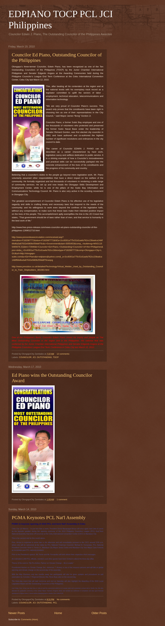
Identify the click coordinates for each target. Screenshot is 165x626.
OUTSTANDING (44, 357)
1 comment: (62, 499)
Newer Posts (16, 613)
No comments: (64, 599)
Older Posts (99, 613)
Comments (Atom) (29, 619)
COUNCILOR (25, 357)
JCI (34, 357)
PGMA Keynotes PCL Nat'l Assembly (49, 517)
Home (58, 613)
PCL (55, 602)
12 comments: (63, 354)
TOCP (56, 357)
